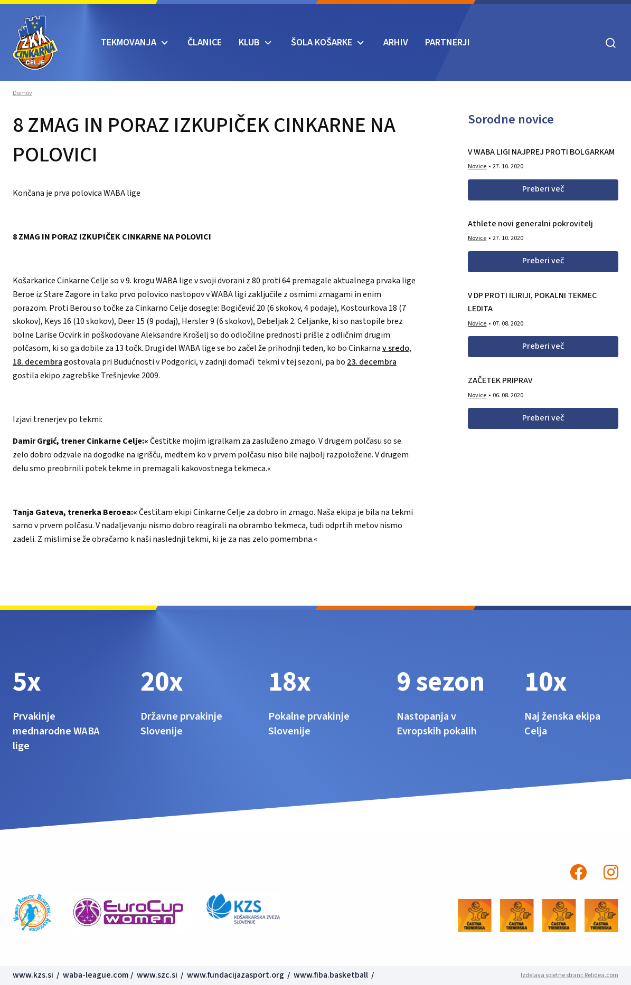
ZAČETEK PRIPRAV (500, 380)
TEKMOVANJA (128, 42)
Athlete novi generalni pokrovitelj (530, 223)
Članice (204, 42)
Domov (22, 93)
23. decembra (372, 362)
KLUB (249, 42)
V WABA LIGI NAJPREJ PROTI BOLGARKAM (541, 152)
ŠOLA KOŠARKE (321, 42)
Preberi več (543, 189)
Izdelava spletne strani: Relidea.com (569, 975)
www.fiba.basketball (331, 975)
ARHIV (395, 42)
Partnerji (447, 42)
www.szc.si (158, 975)
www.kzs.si (34, 975)
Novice (477, 166)
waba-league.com (96, 975)
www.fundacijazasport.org (235, 975)
